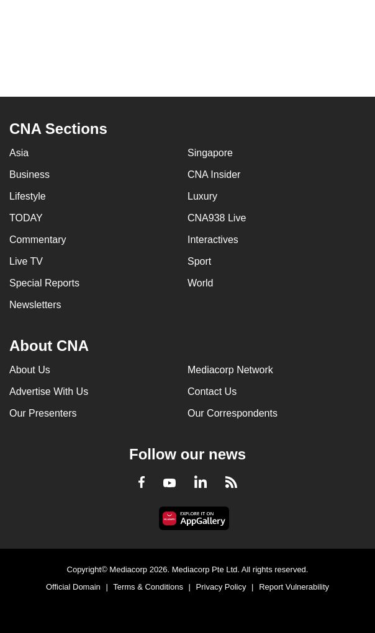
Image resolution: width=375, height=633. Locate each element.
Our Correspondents (233, 413)
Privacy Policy (221, 586)
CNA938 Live (217, 218)
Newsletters (35, 304)
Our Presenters (42, 413)
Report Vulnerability (294, 586)
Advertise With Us (48, 391)
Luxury (202, 196)
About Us (29, 370)
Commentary (37, 239)
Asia (19, 153)
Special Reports (44, 283)
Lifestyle (27, 196)
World (201, 283)
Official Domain (73, 586)
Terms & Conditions (148, 586)
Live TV (26, 261)
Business (29, 174)
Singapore (210, 153)
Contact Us (212, 391)
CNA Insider (214, 174)
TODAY (26, 218)
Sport (199, 261)
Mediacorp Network (230, 370)
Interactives (213, 239)
